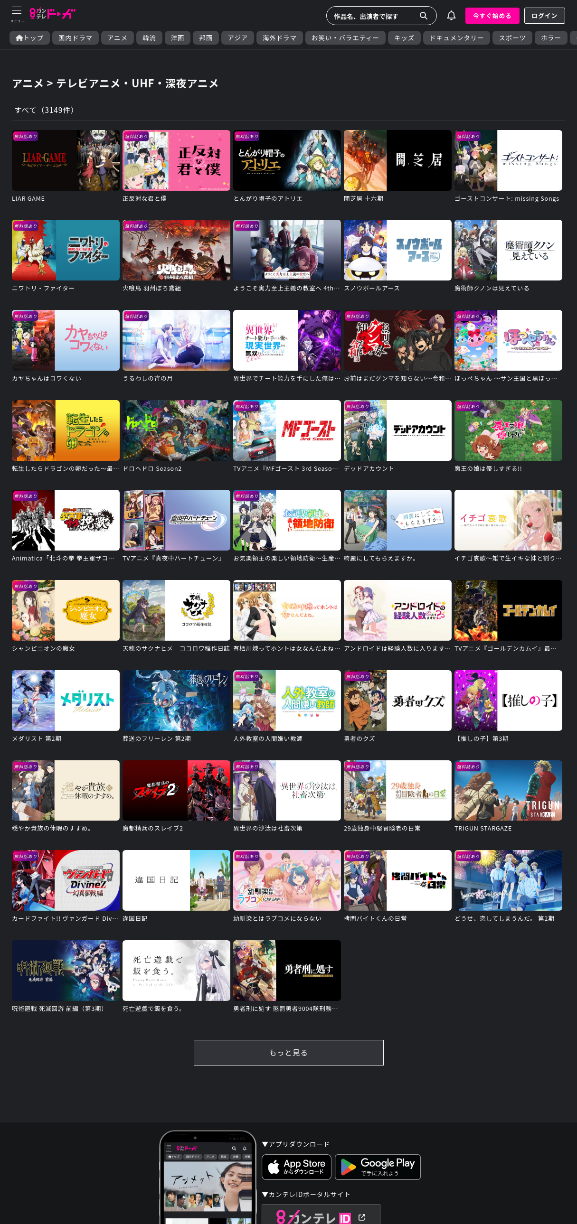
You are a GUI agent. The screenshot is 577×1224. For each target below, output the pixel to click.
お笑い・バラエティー (345, 37)
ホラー (551, 37)
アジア (237, 37)
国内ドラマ (75, 37)
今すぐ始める (492, 15)
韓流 (149, 37)
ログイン (545, 15)
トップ (30, 37)
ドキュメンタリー (456, 37)
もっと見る (288, 1055)
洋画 (178, 37)
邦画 (206, 37)
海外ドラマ (280, 37)
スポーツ (512, 37)
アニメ (117, 37)
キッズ (404, 37)
